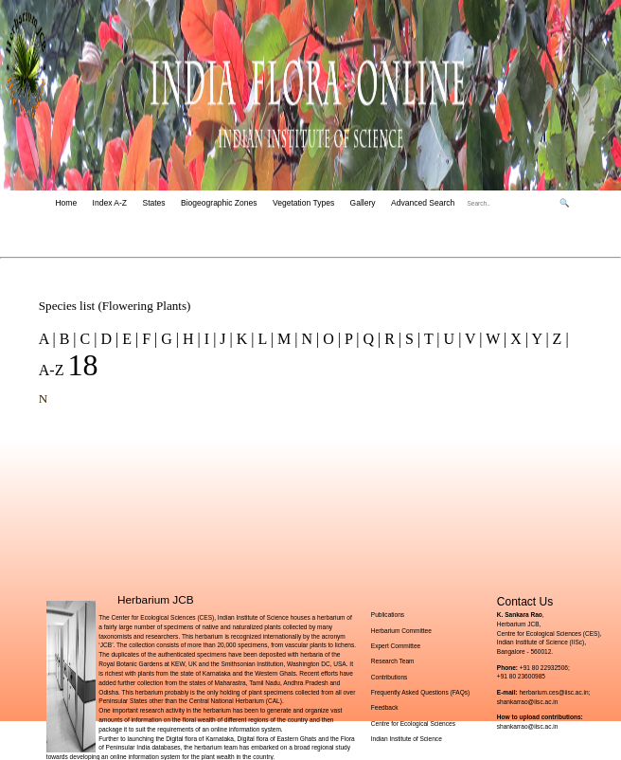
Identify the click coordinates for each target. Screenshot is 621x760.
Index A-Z (110, 203)
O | (330, 339)
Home (66, 203)
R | (391, 339)
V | (471, 339)
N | (308, 339)
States (153, 203)
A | (47, 339)
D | (107, 339)
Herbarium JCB (155, 599)
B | (66, 339)
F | (147, 339)
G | (168, 339)
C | (87, 339)
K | (244, 339)
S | (410, 339)
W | (495, 339)
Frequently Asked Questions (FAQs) (420, 692)
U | (451, 339)
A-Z (53, 370)
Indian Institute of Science (406, 738)
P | (350, 339)
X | (517, 339)
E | (128, 339)
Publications (387, 614)
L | (264, 339)
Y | (538, 339)
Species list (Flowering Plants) (115, 306)
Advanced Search (422, 203)
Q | (370, 339)
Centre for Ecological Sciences (413, 723)
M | (285, 339)
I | (209, 339)
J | (224, 339)
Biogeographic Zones (219, 203)
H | (190, 339)
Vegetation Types (303, 203)
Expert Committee (395, 645)
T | (429, 339)
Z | (559, 339)
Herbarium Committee (401, 630)
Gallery (363, 203)
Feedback (385, 707)
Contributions (389, 677)
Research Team (393, 661)
